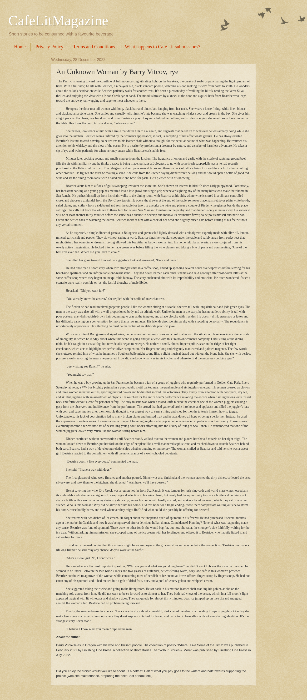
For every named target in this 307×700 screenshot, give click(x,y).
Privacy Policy (49, 46)
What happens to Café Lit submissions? (162, 46)
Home (20, 46)
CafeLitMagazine (58, 20)
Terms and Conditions (94, 46)
